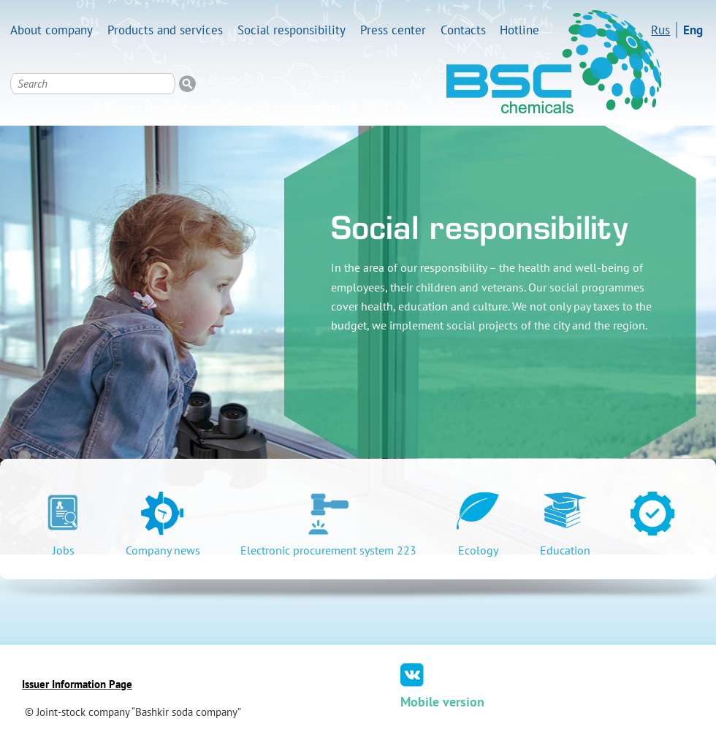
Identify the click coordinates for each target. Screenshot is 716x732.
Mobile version (442, 701)
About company (51, 30)
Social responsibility (291, 30)
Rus (660, 30)
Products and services (165, 30)
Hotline (519, 30)
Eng (693, 30)
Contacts (463, 30)
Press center (393, 30)
